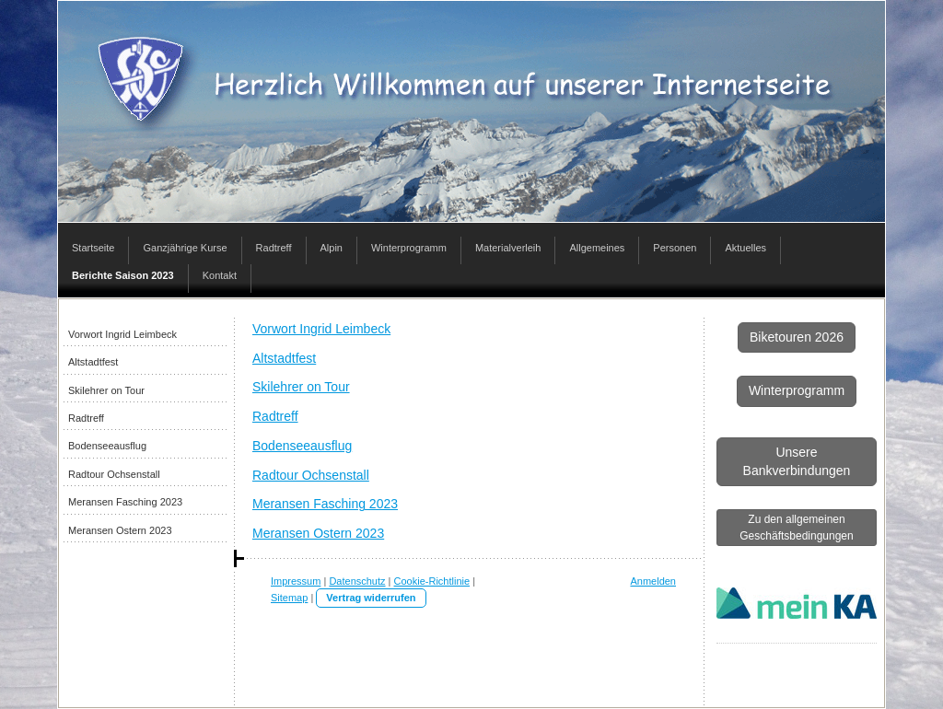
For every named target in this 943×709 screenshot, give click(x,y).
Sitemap (289, 597)
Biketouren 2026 (797, 337)
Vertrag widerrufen (370, 597)
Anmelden (653, 581)
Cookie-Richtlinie (432, 581)
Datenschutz (357, 581)
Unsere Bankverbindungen (797, 461)
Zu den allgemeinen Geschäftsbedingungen (796, 527)
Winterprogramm (796, 390)
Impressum (295, 581)
